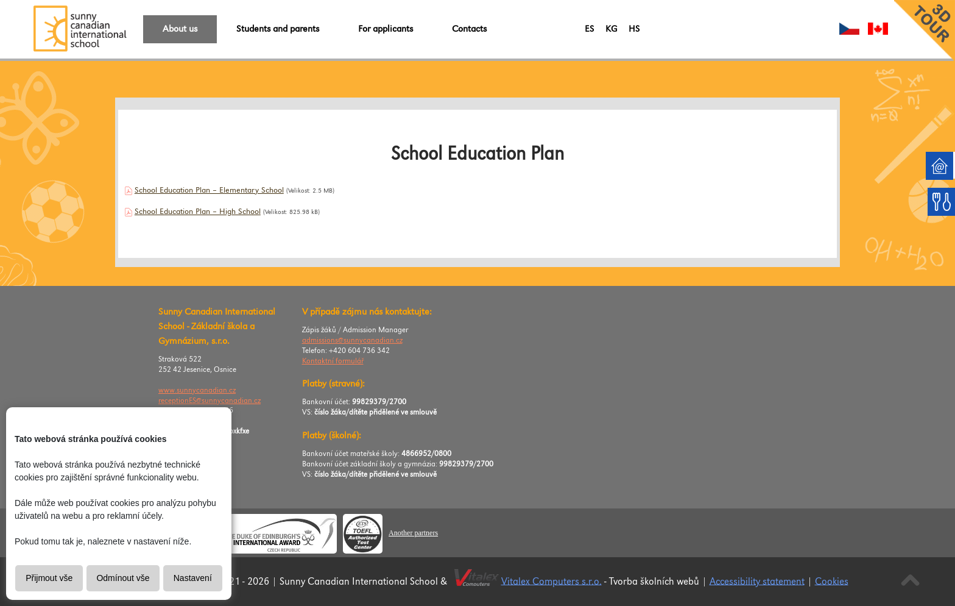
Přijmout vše (49, 578)
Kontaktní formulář (333, 361)
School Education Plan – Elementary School (209, 190)
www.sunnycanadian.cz (197, 390)
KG (611, 29)
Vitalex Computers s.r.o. (551, 581)
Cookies (831, 581)
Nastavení (193, 578)
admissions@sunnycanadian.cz (352, 340)
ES (589, 29)
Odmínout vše (122, 578)
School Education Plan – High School (198, 211)
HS (634, 29)
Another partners (413, 533)
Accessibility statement (757, 581)
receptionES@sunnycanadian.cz (209, 401)
